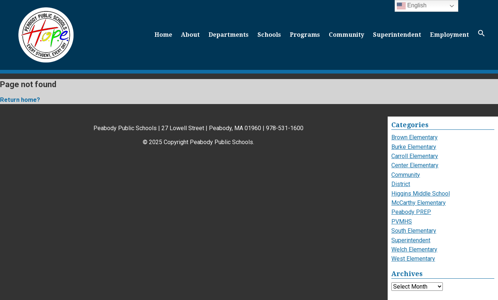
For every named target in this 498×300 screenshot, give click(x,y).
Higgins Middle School (420, 193)
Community (346, 34)
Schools (269, 34)
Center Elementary (414, 165)
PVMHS (401, 221)
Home (163, 34)
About (190, 34)
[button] (481, 35)
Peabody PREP (411, 211)
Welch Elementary (414, 249)
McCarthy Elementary (418, 202)
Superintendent (397, 34)
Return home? (20, 99)
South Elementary (413, 230)
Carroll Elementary (414, 156)
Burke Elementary (413, 146)
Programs (305, 34)
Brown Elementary (414, 137)
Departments (229, 34)
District (400, 184)
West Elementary (413, 258)
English (412, 5)
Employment (449, 34)
